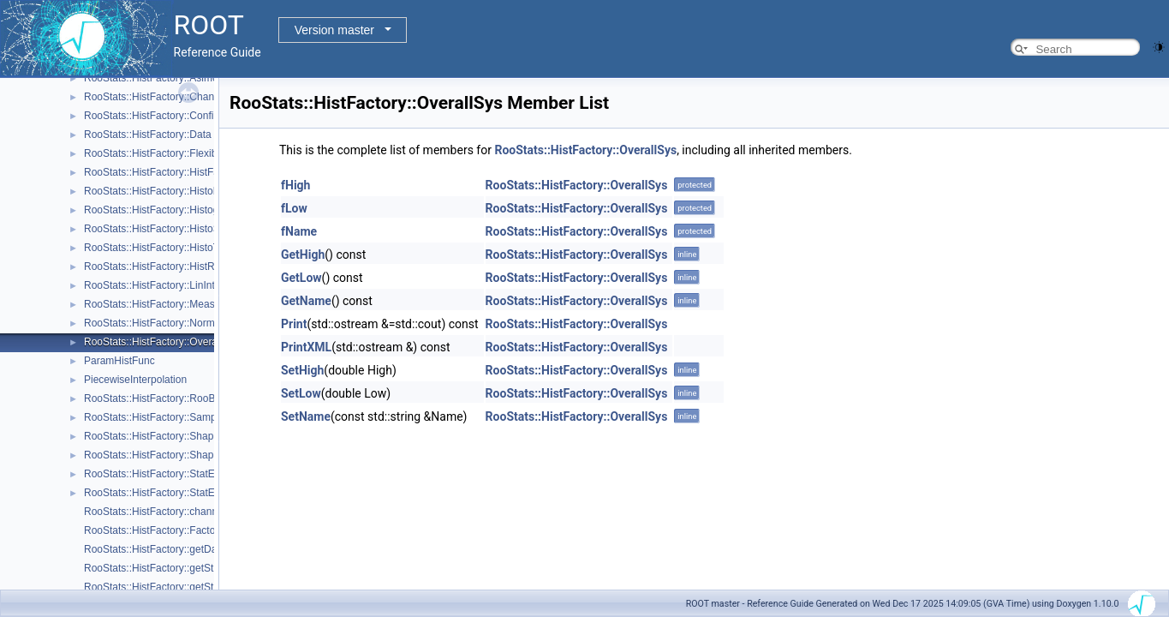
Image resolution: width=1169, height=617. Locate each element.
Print (294, 324)
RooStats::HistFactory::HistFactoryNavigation (187, 172)
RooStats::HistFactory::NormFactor (164, 323)
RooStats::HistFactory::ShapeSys (160, 455)
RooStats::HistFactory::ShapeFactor (166, 436)
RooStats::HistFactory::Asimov (154, 78)
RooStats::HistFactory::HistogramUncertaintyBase (198, 210)
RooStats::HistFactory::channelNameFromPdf (188, 512)
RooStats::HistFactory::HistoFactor (163, 191)
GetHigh (303, 254)
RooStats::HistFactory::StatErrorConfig (172, 493)
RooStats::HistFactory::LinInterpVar (164, 285)
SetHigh (302, 370)
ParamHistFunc (119, 361)
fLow (294, 208)
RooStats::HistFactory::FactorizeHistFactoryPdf (191, 530)
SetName (306, 416)
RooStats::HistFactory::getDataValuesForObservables (207, 549)
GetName (306, 301)
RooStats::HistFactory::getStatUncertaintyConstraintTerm (213, 568)
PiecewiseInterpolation (135, 380)
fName (299, 231)
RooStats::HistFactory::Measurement (168, 304)
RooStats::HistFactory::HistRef (154, 267)
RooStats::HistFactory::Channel (156, 97)
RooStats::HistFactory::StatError (157, 474)
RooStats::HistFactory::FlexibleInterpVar (175, 153)
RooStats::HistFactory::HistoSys (157, 229)
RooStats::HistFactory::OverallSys (161, 342)
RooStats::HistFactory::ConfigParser (166, 116)
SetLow (301, 393)
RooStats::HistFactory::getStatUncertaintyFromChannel (210, 587)
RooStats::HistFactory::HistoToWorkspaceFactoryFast (207, 248)
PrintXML (306, 347)
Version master (334, 30)
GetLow (301, 278)
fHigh (295, 185)
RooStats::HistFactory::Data (148, 135)
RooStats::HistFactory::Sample (154, 417)
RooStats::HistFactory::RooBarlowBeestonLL (186, 398)
